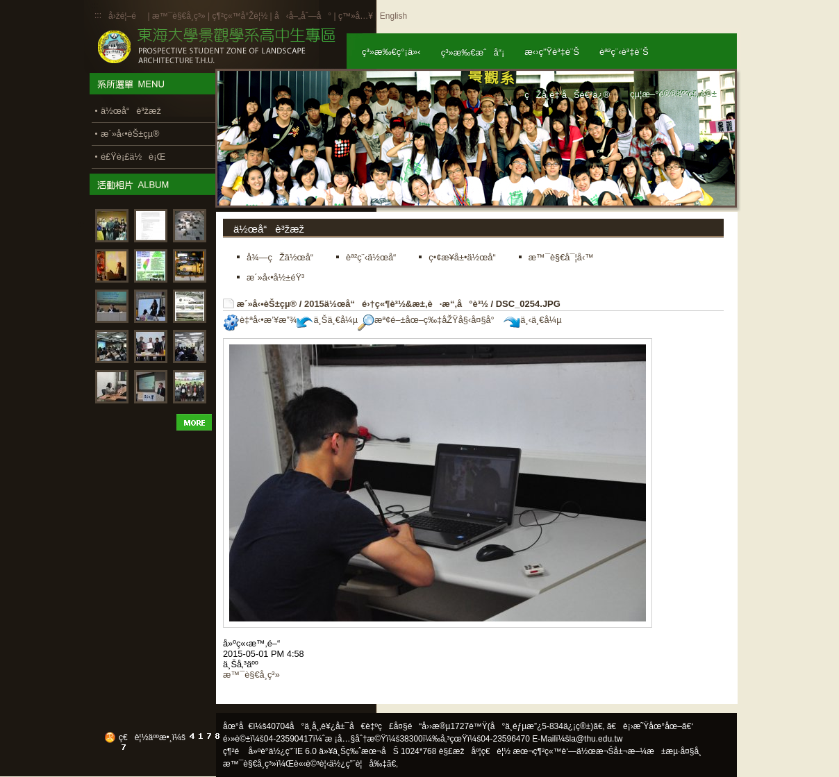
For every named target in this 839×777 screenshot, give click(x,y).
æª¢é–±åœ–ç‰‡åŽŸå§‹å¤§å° (429, 320)
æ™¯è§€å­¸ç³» (180, 16)
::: (97, 15)
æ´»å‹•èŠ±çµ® (267, 304)
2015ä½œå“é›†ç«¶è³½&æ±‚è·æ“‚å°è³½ (396, 304)
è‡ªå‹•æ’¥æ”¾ (260, 320)
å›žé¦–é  (126, 16)
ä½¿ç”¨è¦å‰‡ (358, 764)
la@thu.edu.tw (596, 739)
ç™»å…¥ (355, 16)
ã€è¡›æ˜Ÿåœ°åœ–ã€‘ (650, 726)
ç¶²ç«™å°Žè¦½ (239, 16)
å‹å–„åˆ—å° (302, 16)
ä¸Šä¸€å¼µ (327, 320)
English (393, 16)
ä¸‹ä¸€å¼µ (532, 320)
